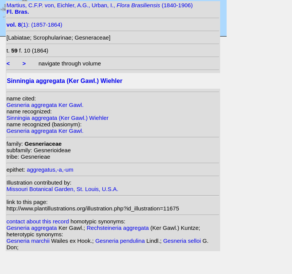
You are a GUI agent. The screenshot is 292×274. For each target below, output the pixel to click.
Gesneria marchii (28, 240)
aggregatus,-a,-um (50, 169)
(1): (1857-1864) (34, 24)
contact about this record (37, 221)
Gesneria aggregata (32, 228)
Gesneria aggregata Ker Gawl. (45, 105)
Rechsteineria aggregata (119, 228)
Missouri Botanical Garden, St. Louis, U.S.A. (62, 189)
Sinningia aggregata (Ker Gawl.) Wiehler (57, 118)
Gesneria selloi (182, 240)
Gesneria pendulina (120, 240)
